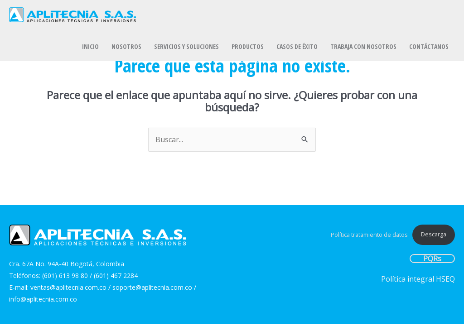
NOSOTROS (126, 46)
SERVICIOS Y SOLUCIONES (186, 46)
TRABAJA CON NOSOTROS (363, 46)
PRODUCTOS (248, 46)
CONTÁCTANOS (429, 46)
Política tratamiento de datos (369, 234)
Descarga (433, 234)
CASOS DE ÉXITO (297, 46)
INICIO (90, 46)
